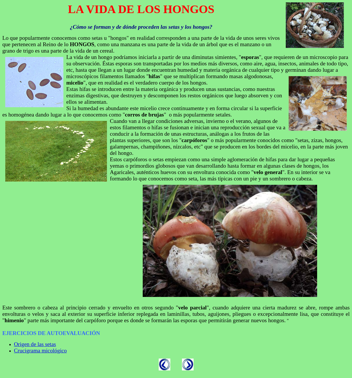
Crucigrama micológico (40, 350)
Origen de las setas (35, 344)
